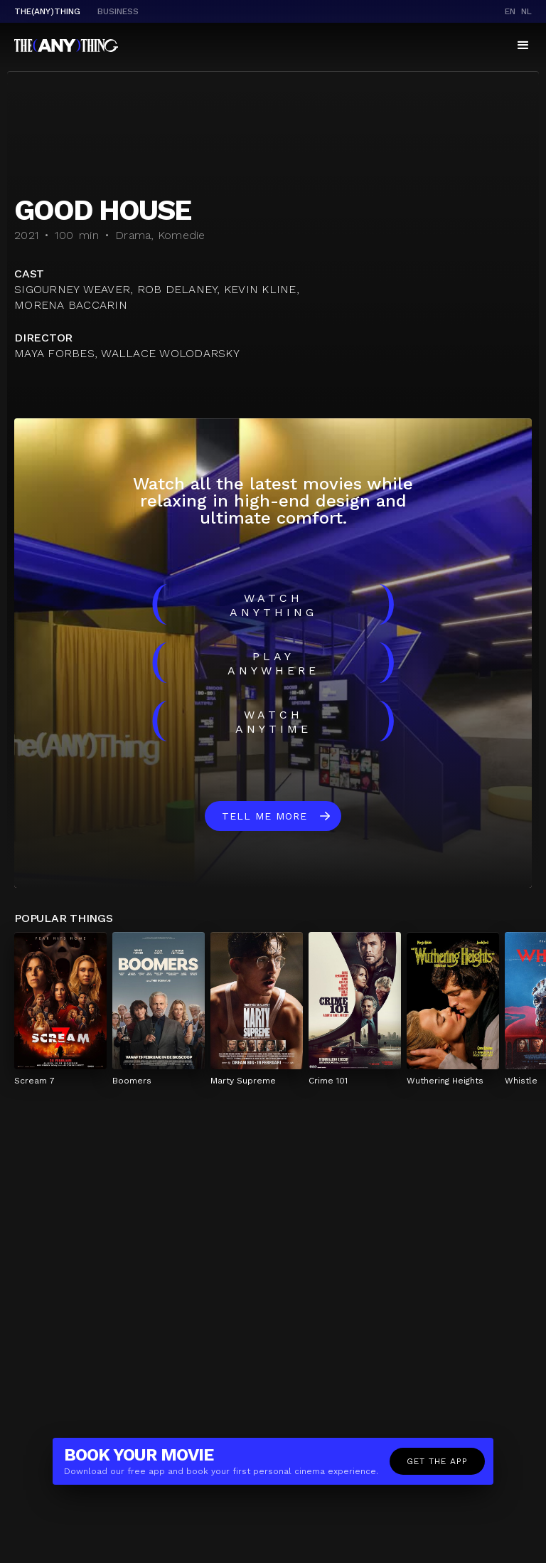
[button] (523, 45)
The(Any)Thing (47, 11)
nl (526, 11)
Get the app (437, 1461)
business (118, 11)
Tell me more (264, 816)
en (510, 11)
